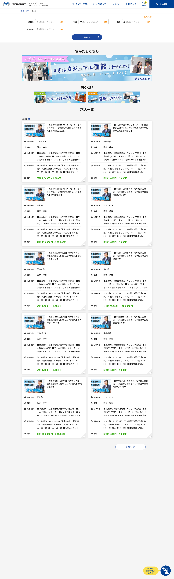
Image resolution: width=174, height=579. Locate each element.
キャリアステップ (99, 4)
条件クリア (148, 17)
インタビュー (116, 4)
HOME (22, 11)
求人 (27, 11)
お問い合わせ (131, 4)
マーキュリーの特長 (80, 4)
